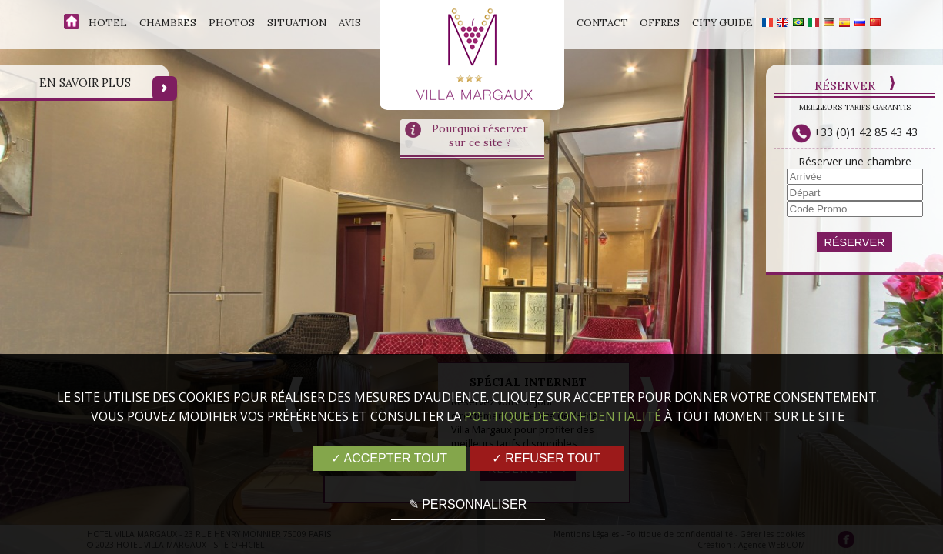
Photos (232, 22)
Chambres (167, 22)
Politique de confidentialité (562, 416)
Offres (660, 22)
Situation (296, 22)
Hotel (108, 22)
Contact (602, 22)
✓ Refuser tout (546, 458)
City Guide (722, 22)
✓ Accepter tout (389, 458)
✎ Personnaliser (468, 504)
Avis (350, 22)
